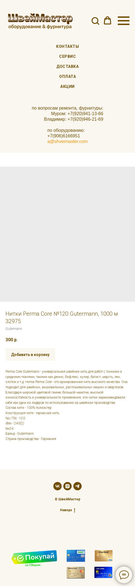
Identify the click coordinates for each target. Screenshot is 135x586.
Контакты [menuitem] (67, 46)
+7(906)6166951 (63, 135)
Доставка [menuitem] (67, 66)
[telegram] (77, 486)
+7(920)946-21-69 (85, 119)
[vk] (57, 486)
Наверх (67, 510)
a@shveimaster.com (67, 141)
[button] (95, 20)
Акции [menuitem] (67, 86)
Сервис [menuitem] (67, 56)
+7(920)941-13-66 (85, 113)
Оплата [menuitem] (67, 76)
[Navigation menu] (123, 20)
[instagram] (67, 486)
